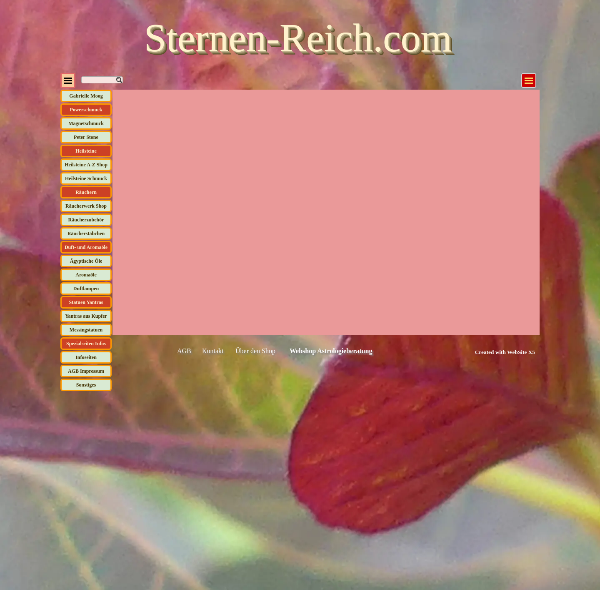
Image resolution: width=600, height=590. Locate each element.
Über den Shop (255, 350)
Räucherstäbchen (86, 233)
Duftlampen (86, 288)
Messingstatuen (86, 330)
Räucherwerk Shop (86, 206)
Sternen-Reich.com (298, 37)
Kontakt (213, 350)
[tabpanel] (495, 352)
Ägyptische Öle (86, 261)
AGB (184, 350)
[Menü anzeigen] (528, 80)
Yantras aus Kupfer (86, 316)
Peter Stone (86, 137)
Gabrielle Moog (85, 96)
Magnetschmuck (86, 123)
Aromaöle (85, 275)
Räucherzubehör (86, 220)
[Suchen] (102, 79)
